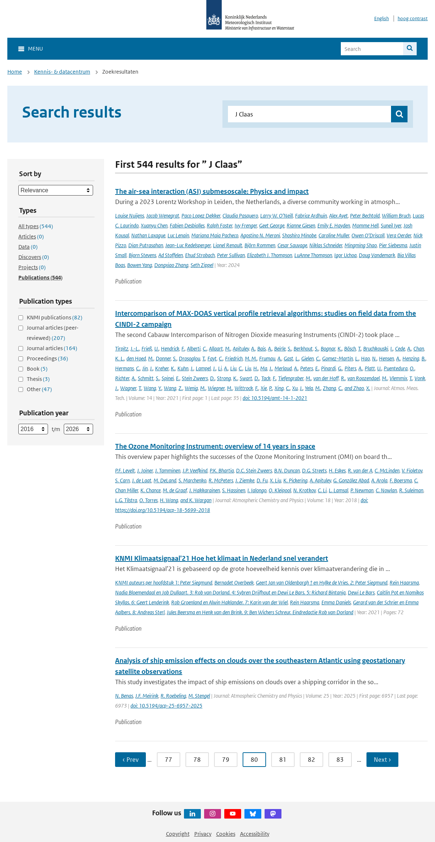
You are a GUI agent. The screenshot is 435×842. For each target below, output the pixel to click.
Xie (264, 388)
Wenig (191, 388)
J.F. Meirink (146, 695)
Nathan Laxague (148, 235)
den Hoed (136, 358)
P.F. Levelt (125, 470)
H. (255, 368)
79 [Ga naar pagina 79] (225, 760)
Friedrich (234, 358)
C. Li (322, 490)
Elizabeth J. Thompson (269, 255)
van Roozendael (363, 378)
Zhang (329, 388)
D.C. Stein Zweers (254, 470)
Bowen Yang (139, 264)
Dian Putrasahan (145, 245)
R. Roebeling (173, 695)
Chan (418, 348)
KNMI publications (54, 317)
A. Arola (379, 480)
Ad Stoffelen (170, 255)
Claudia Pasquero (240, 215)
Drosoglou (189, 358)
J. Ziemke (244, 480)
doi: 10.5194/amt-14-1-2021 (275, 397)
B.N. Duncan (287, 470)
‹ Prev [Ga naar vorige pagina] (130, 760)
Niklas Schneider (325, 245)
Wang (150, 388)
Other (39, 389)
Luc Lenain (178, 235)
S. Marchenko (192, 480)
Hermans (124, 368)
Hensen (386, 358)
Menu (35, 48)
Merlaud (283, 368)
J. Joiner (145, 470)
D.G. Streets (314, 470)
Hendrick (170, 348)
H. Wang (169, 500)
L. (297, 358)
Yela (309, 388)
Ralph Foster (219, 225)
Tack (265, 378)
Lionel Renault (227, 245)
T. (359, 348)
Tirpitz (121, 348)
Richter (122, 378)
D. (212, 378)
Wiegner (216, 388)
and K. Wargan (195, 500)
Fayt (212, 358)
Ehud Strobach (200, 255)
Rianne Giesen (301, 225)
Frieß (146, 348)
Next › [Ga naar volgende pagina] (382, 760)
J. (151, 368)
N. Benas (124, 695)
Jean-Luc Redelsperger (188, 245)
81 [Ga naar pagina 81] (283, 760)
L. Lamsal (338, 490)
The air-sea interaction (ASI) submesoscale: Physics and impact (212, 191)
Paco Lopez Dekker (200, 215)
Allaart (216, 348)
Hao (365, 358)
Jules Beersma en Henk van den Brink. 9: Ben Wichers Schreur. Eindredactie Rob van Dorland (260, 612)
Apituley (241, 348)
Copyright (177, 833)
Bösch (350, 348)
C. (205, 348)
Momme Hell (365, 225)
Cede (400, 348)
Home (14, 71)
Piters (350, 368)
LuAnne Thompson (313, 255)
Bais (261, 348)
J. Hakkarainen (204, 490)
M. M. (251, 358)
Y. (160, 388)
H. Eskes (337, 470)
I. (391, 348)
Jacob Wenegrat (162, 215)
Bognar (328, 348)
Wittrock (244, 388)
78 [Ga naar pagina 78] (197, 760)
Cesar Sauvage (292, 245)
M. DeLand (165, 480)
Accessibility (254, 833)
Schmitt (146, 378)
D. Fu (262, 480)
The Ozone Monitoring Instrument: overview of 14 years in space (215, 446)
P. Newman (361, 490)
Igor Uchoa (345, 255)
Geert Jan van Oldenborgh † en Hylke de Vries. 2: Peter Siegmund (321, 582)
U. (156, 348)
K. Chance (150, 490)
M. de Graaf (175, 490)
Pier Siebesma (393, 245)
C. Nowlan (386, 490)
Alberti (193, 348)
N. (374, 358)
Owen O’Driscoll (367, 235)
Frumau (267, 358)
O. (412, 368)
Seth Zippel (202, 264)
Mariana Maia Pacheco (214, 235)
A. (253, 348)
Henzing (410, 358)
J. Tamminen (167, 470)
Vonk (419, 378)
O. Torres (148, 500)
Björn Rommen (259, 245)
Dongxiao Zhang (171, 264)
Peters (306, 368)
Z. (180, 388)
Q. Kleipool (280, 490)
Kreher (162, 368)
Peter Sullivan (231, 255)
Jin (145, 368)
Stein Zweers (195, 378)
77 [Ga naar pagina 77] (168, 760)
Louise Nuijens (129, 215)
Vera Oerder (399, 235)
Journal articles (52, 348)
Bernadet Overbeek (234, 582)
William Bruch (396, 215)
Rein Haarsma (404, 582)
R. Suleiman (411, 490)
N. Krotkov (304, 490)
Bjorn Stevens (142, 255)
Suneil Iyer (391, 225)
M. (228, 348)
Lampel (203, 368)
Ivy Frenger (246, 225)
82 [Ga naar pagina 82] (311, 760)
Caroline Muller (333, 235)
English (381, 18)
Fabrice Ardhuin (311, 215)
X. (368, 388)
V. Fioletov (412, 470)
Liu (233, 368)
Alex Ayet (338, 215)
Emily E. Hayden (333, 225)
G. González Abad (351, 480)
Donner (163, 358)
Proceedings (47, 358)
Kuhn (182, 368)
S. (289, 348)
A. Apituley (320, 480)
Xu (295, 388)
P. (270, 388)
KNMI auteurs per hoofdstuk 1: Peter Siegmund (163, 582)
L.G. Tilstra (126, 500)
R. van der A (360, 470)
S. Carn (122, 480)
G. (340, 368)
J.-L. (134, 348)
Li (220, 368)
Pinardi (328, 368)
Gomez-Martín (337, 358)
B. (423, 358)
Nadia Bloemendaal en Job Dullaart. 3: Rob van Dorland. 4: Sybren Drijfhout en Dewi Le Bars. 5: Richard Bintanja (230, 592)
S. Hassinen (233, 490)
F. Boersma (401, 480)
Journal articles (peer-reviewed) (52, 332)
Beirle (279, 348)
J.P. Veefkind (195, 470)
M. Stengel (199, 695)
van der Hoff (326, 378)
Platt (370, 368)
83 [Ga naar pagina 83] (340, 760)
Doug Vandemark (377, 255)
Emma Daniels (336, 602)
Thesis (38, 378)
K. (340, 348)
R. (343, 378)
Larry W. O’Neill (276, 215)
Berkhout (303, 348)
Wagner (128, 388)
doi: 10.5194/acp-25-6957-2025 (166, 705)
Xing (279, 388)
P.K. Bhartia (222, 470)
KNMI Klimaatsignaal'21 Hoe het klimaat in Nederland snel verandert (221, 558)
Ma (263, 368)
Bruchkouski (375, 348)
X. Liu (275, 480)
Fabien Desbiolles (187, 225)
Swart (246, 378)
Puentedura (396, 368)
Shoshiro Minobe (299, 235)
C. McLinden (387, 470)
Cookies (225, 833)
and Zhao (354, 388)
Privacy (202, 833)
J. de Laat (141, 480)
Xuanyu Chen (154, 225)
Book (37, 368)
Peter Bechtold (365, 215)
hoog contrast (413, 18)
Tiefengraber (290, 378)
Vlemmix (398, 378)
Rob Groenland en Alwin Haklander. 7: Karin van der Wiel (229, 602)
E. (317, 368)
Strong (224, 378)
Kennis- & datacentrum (62, 71)
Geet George (271, 225)
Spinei (168, 378)
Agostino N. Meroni (260, 235)
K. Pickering (295, 480)
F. (183, 348)
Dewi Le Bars (361, 592)
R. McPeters (221, 480)
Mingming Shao (360, 245)
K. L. (119, 358)
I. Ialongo (256, 490)
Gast (288, 358)
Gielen (307, 358)
